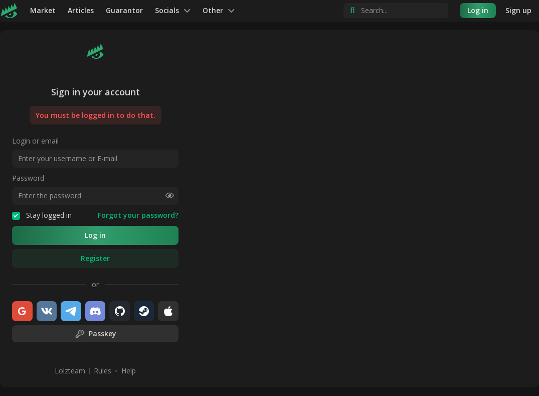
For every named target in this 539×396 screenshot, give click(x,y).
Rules (102, 370)
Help (128, 370)
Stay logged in (42, 215)
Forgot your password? (138, 215)
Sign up (518, 10)
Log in (477, 10)
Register (95, 258)
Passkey (95, 334)
